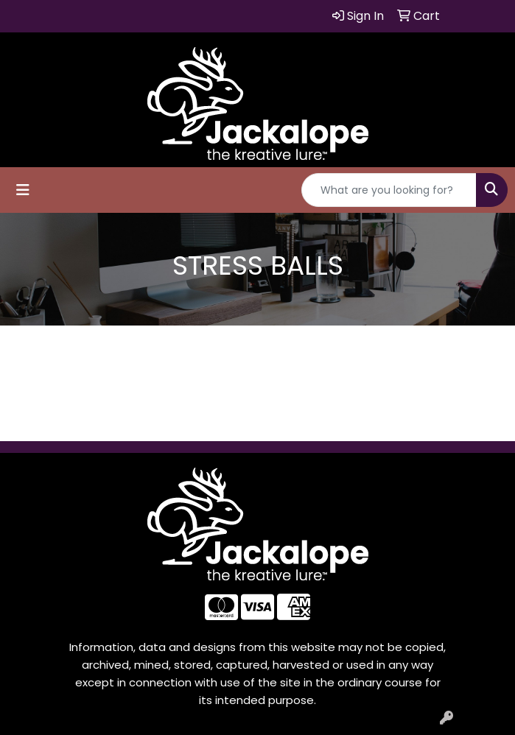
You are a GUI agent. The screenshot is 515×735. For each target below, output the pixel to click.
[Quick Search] (389, 190)
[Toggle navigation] (22, 190)
